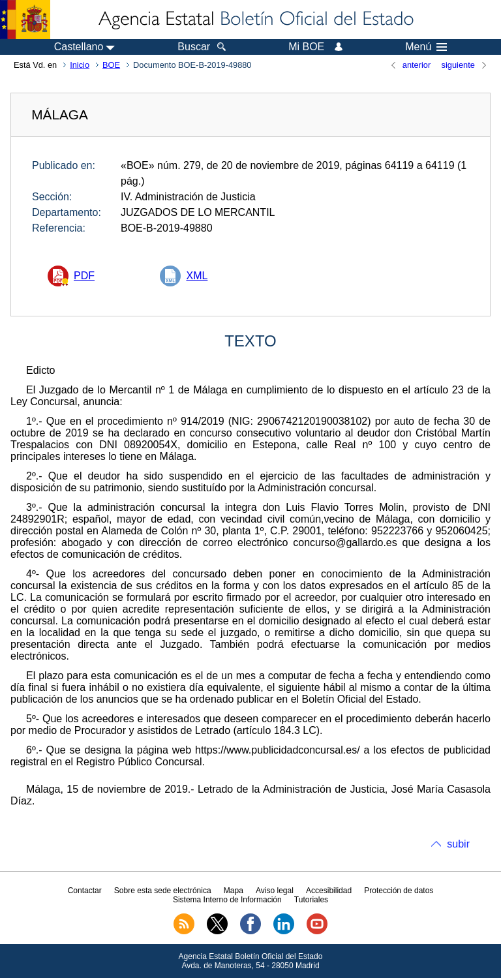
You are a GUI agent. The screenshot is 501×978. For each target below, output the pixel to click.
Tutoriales (311, 899)
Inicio (79, 65)
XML (196, 275)
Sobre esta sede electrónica (162, 890)
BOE (111, 65)
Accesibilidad (329, 890)
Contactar (85, 890)
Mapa (233, 890)
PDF (84, 275)
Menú (426, 47)
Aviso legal (275, 890)
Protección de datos (398, 890)
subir (458, 843)
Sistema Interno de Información (227, 899)
